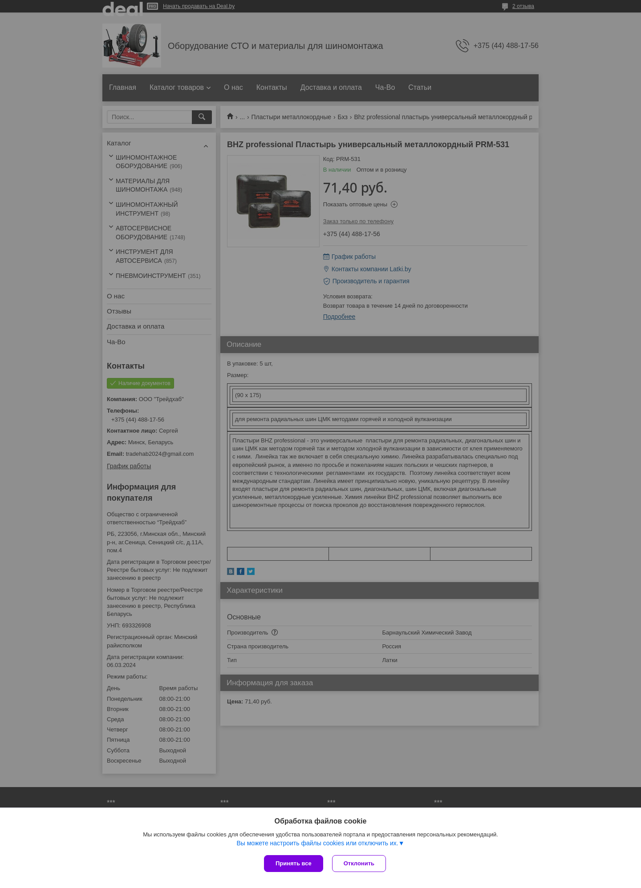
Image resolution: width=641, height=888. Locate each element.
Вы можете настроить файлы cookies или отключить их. (317, 843)
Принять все (294, 863)
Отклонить (359, 863)
